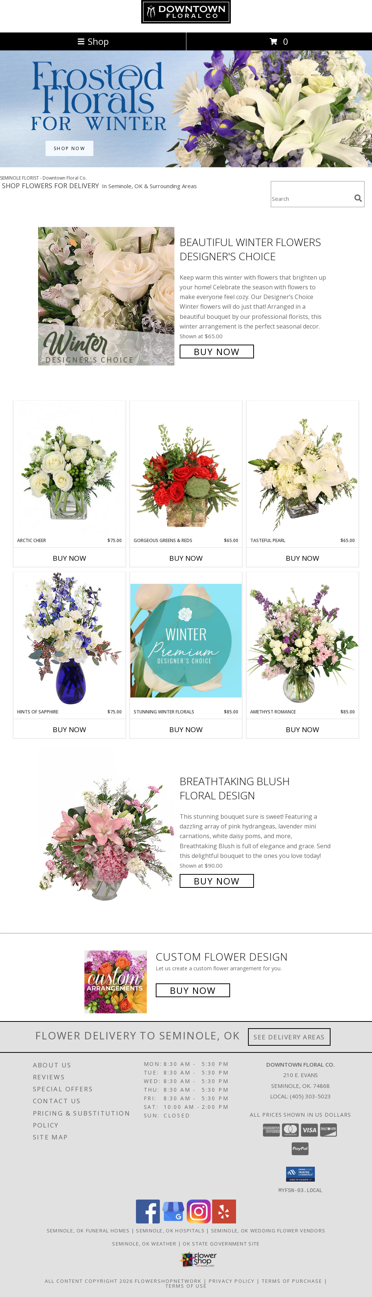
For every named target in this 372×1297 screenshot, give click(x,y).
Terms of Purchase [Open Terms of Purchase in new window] (292, 1280)
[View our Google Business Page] (173, 1221)
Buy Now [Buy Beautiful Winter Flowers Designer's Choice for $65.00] (217, 351)
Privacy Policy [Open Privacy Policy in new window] (232, 1280)
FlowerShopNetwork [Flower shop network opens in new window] (168, 1280)
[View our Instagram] (199, 1221)
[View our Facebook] (148, 1221)
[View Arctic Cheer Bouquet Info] (69, 469)
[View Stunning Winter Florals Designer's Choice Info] (186, 640)
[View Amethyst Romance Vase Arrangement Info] (303, 640)
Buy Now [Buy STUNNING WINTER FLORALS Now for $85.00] (186, 729)
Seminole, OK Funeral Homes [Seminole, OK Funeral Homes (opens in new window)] (88, 1230)
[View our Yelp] (224, 1221)
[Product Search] (311, 199)
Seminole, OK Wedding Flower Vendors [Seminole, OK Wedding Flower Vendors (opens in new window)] (268, 1230)
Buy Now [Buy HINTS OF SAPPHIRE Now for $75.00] (69, 729)
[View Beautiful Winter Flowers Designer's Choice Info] (107, 295)
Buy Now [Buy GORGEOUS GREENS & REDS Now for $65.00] (186, 558)
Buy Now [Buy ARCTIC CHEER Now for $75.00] (69, 558)
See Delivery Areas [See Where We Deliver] (289, 1037)
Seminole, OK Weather (144, 1243)
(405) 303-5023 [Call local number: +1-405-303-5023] (310, 1096)
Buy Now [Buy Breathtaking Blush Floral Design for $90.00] (217, 881)
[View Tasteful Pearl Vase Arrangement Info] (303, 469)
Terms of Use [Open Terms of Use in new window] (186, 1285)
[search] (358, 198)
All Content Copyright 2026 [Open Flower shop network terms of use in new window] (89, 1280)
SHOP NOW (69, 148)
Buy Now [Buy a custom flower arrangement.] (193, 990)
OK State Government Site (221, 1243)
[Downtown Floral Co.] (186, 21)
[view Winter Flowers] (186, 165)
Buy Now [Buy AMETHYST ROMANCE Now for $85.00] (302, 729)
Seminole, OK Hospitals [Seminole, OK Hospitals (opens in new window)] (170, 1230)
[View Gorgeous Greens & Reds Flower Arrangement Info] (186, 469)
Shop (93, 41)
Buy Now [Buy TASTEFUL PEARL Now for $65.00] (302, 558)
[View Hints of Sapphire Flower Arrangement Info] (69, 640)
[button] (300, 1174)
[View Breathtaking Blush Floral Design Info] (107, 830)
